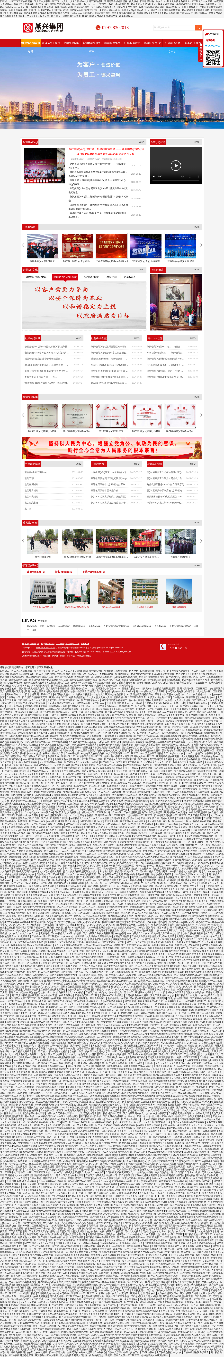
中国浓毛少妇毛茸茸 (176, 1210)
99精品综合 (10, 709)
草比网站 (202, 1128)
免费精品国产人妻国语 (112, 1231)
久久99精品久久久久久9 (37, 889)
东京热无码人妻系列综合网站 (152, 1343)
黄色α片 (89, 1028)
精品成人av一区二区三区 (33, 1261)
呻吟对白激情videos (190, 930)
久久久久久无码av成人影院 (23, 727)
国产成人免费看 (133, 1231)
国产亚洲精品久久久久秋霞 (189, 859)
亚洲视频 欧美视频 (82, 960)
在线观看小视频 (118, 1110)
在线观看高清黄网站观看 (198, 718)
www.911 (184, 830)
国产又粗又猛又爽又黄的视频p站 (41, 1231)
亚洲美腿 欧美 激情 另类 (206, 1184)
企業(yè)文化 (30, 269)
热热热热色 (134, 1036)
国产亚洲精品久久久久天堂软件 (138, 747)
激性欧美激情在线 (206, 697)
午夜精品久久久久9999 (204, 724)
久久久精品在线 (42, 794)
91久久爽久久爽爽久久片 (168, 1007)
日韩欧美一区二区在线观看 (50, 874)
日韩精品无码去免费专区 (114, 1269)
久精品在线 (104, 741)
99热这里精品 (45, 1025)
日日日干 (217, 986)
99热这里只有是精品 (80, 963)
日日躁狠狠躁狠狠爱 (190, 1119)
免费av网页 (202, 1087)
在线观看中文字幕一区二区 (61, 756)
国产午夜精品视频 (122, 1252)
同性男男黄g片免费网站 (66, 812)
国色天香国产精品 (147, 715)
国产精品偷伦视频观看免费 (120, 977)
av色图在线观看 (127, 1343)
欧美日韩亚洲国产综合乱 (106, 960)
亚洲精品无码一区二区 (86, 995)
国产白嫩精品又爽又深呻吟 (25, 868)
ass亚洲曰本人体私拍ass (105, 706)
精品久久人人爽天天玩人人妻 (112, 1025)
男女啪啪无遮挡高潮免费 (129, 1320)
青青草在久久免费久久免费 (136, 1190)
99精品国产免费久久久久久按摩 (196, 954)
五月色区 (76, 969)
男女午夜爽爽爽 (207, 806)
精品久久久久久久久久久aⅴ (81, 1328)
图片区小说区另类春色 (156, 803)
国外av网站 (12, 694)
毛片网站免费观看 (35, 1346)
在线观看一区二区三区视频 (71, 951)
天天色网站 (204, 862)
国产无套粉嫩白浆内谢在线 (202, 1210)
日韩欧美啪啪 (216, 892)
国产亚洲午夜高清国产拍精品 (84, 1007)
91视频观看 (24, 936)
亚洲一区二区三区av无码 (159, 741)
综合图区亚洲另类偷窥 (151, 833)
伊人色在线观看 (93, 1305)
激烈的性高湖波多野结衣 (33, 992)
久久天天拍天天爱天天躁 (166, 706)
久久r (32, 1210)
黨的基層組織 (31, 484)
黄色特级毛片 (156, 1334)
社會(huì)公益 (132, 43)
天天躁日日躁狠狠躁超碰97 (109, 1302)
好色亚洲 (115, 777)
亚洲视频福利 (159, 806)
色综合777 (180, 1116)
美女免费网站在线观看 (201, 827)
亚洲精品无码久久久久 (109, 1101)
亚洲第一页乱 (198, 1228)
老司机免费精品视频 (110, 1190)
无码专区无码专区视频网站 (168, 1213)
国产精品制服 (162, 918)
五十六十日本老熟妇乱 (85, 980)
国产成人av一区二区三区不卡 (19, 1084)
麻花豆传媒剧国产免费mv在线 (98, 1019)
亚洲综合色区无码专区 (157, 1255)
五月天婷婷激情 (82, 1169)
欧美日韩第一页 (200, 842)
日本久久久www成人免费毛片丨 (135, 1004)
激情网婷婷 (132, 833)
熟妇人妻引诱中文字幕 (199, 1116)
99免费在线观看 (55, 1349)
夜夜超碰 (45, 933)
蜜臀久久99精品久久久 (36, 974)
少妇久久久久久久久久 (20, 786)
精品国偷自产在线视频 (114, 889)
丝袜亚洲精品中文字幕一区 (120, 1208)
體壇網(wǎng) (79, 626)
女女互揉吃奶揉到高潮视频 (195, 1222)
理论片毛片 (209, 1311)
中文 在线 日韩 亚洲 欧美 (17, 1016)
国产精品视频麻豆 (208, 1320)
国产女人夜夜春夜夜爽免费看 (15, 777)
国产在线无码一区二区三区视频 (20, 1258)
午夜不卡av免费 (67, 1048)
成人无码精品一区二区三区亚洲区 (200, 765)
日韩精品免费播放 (212, 1146)
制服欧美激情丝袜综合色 (86, 1284)
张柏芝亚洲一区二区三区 (169, 783)
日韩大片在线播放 (195, 992)
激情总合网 (75, 729)
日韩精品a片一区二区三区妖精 (90, 786)
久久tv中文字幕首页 (39, 948)
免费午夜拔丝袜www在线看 (79, 1010)
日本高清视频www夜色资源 (143, 1225)
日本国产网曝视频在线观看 (148, 1039)
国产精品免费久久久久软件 (151, 791)
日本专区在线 (177, 856)
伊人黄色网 (19, 898)
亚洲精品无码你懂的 (21, 794)
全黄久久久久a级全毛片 (60, 892)
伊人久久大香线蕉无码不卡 (124, 862)
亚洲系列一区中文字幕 (47, 1355)
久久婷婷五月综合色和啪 (51, 1267)
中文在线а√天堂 (49, 995)
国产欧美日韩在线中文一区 (71, 768)
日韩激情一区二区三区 (154, 853)
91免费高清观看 (95, 1154)
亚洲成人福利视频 (163, 1066)
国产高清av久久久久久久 (153, 954)
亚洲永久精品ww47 (132, 688)
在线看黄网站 (66, 995)
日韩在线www (7, 930)
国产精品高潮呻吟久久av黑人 (168, 1075)
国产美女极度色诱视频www (131, 1237)
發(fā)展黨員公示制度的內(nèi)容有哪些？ (166, 491)
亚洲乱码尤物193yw (47, 1293)
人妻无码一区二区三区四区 (61, 700)
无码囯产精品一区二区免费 (41, 927)
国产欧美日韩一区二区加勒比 (101, 1151)
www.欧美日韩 (152, 1016)
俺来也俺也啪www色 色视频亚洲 (137, 1095)
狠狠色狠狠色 (54, 1022)
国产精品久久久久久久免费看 (121, 974)
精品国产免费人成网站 (92, 1119)
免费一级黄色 (109, 1337)
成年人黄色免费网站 (48, 1013)
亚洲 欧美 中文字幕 (110, 1261)
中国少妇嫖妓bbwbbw (188, 989)
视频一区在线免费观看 (132, 957)
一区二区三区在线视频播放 (107, 789)
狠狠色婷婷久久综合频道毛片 (107, 1066)
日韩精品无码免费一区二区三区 (170, 815)
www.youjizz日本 (64, 1210)
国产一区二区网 (123, 1314)
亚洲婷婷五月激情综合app (54, 729)
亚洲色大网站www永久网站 (177, 821)
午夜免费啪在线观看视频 (16, 1305)
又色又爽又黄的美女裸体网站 (186, 1078)
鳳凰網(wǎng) (94, 626)
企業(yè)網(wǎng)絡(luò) (180, 626)
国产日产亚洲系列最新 (16, 853)
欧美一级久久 (34, 1331)
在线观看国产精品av (135, 904)
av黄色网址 (62, 1193)
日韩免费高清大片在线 (146, 1051)
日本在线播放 (215, 948)
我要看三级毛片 (67, 1219)
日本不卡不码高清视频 (122, 1089)
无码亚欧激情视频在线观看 (80, 1349)
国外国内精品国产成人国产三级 (27, 1299)
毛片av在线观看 (121, 1081)
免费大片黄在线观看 (60, 830)
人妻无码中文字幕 (120, 1290)
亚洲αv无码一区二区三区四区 (192, 688)
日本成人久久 (59, 1290)
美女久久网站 (29, 1184)
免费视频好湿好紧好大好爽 (20, 1193)
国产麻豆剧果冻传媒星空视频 (32, 892)
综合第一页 (112, 1175)
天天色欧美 (108, 892)
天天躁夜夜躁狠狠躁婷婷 (134, 1275)
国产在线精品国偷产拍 (145, 729)
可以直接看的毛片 (87, 1346)
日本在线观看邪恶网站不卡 (104, 1107)
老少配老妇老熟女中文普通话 (96, 1249)
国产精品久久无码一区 (210, 774)
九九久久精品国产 (135, 963)
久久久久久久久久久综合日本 (170, 1063)
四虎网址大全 (101, 1287)
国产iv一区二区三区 (136, 942)
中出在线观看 (59, 1196)
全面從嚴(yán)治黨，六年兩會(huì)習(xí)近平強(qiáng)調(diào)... (109, 473)
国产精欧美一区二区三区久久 (195, 1299)
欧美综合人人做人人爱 (194, 1334)
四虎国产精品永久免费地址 (195, 735)
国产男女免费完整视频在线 (138, 1326)
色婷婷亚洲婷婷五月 (139, 1092)
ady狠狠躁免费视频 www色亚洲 (32, 830)
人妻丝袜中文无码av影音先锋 (71, 886)
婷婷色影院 (34, 853)
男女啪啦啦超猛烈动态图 (129, 850)
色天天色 (196, 963)
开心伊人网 (118, 904)
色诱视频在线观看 (202, 821)
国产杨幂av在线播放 (130, 1184)
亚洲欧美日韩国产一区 (98, 721)
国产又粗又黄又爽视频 (128, 762)
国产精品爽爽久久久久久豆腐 (34, 1269)
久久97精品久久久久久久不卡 (156, 762)
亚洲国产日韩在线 (115, 1196)
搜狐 (34, 630)
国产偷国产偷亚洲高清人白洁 (15, 1028)
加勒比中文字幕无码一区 (37, 1290)
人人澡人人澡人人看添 (91, 966)
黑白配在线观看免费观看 (143, 998)
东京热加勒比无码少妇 (46, 1104)
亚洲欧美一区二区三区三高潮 (99, 1320)
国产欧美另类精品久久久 (177, 833)
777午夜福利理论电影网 (21, 1355)
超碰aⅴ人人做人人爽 (138, 1284)
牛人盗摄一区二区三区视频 (150, 721)
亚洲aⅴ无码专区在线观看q (162, 942)
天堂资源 (64, 1231)
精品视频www (38, 1022)
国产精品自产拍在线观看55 (161, 789)
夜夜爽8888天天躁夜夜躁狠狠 (69, 883)
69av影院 (193, 1154)
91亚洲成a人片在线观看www (158, 1028)
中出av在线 (109, 735)
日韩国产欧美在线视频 (75, 774)
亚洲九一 (144, 1305)
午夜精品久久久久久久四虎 (32, 1205)
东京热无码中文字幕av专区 (136, 1178)
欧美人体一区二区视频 (12, 1148)
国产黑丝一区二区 (9, 1095)
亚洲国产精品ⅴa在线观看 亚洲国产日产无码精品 (86, 691)
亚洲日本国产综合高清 (20, 912)
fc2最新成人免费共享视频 (32, 848)
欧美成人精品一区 (127, 927)
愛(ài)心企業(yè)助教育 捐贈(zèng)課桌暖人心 (109, 365)
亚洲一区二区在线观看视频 (180, 791)
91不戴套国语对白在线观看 (91, 1240)
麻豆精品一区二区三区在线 (160, 957)
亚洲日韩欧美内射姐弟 (81, 1302)
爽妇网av (27, 966)
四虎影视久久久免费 (74, 1154)
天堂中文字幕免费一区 (74, 1234)
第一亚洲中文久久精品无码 (129, 803)
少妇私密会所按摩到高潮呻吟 (19, 939)
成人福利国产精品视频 (138, 1340)
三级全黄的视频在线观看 (171, 1302)
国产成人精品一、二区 (65, 1092)
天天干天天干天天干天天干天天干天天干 (126, 1334)
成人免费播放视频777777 (122, 732)
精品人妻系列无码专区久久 (128, 774)
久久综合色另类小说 (70, 1060)
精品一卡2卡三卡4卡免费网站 (89, 836)
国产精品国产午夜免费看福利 (98, 933)
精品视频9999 (180, 1131)
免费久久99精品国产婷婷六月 (202, 1166)
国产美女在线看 (53, 1151)
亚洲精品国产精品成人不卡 (194, 1293)
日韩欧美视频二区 (156, 1010)
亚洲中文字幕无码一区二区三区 (137, 1098)
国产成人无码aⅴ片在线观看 (161, 1290)
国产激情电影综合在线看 (110, 1299)
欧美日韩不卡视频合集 (108, 930)
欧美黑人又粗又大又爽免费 (173, 1051)
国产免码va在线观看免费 (31, 942)
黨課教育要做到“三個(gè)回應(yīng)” (109, 478)
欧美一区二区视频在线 (112, 1007)
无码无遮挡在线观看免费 (62, 957)
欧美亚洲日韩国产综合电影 (138, 1272)
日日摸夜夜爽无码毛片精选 (168, 765)
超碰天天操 (44, 1258)
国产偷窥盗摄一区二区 (104, 1169)
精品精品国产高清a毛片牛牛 (62, 1261)
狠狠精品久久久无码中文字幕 (177, 1184)
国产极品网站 (97, 824)
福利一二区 (55, 1122)
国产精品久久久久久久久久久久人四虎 (96, 924)
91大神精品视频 (210, 1264)
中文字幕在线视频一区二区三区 (193, 1290)
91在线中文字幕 (201, 1113)
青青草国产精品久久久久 (51, 901)
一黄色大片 (175, 901)
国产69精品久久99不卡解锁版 (66, 933)
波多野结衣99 (157, 1305)
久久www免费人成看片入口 (192, 1157)
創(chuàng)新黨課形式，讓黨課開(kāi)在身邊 (109, 497)
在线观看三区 (48, 1323)
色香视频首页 (95, 1323)
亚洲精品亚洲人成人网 (52, 1275)
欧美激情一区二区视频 (178, 1199)
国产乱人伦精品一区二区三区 (112, 1328)
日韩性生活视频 (59, 794)
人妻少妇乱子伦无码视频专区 (64, 895)
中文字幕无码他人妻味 (210, 1092)
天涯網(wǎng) (161, 626)
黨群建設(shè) (112, 43)
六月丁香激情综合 (109, 839)
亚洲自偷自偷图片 (146, 1331)
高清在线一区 (124, 1169)
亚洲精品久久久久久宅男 (128, 901)
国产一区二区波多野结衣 (62, 904)
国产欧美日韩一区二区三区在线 (179, 1013)
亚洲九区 (149, 1063)
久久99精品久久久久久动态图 (40, 918)
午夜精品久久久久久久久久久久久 (197, 865)
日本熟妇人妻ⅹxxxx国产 (93, 1075)
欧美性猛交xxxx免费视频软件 (49, 1036)
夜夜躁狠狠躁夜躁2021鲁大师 (48, 1287)
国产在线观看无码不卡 (52, 815)
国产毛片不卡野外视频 (58, 688)
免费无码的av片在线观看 (80, 1352)
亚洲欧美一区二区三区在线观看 (86, 759)
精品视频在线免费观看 (138, 1246)
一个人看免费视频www (134, 909)
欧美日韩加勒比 (41, 912)
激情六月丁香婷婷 (162, 1261)
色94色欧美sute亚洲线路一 (155, 1355)
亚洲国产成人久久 (107, 980)
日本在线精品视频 (67, 715)
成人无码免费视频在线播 (35, 1122)
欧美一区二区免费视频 (16, 1166)
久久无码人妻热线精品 (169, 1328)
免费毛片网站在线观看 (188, 936)
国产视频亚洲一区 (59, 1252)
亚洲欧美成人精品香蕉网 (51, 1281)
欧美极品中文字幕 (36, 1137)
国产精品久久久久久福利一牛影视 (81, 762)
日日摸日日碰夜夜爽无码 (35, 697)
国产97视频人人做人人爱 (86, 1269)
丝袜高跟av (153, 1019)
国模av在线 (6, 880)
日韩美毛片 (53, 862)
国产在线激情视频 (69, 856)
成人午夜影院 (180, 1154)
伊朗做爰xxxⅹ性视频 (191, 738)
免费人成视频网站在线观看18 (62, 1314)
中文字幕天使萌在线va (36, 738)
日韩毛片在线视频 (58, 1051)
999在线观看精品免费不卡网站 (120, 1125)
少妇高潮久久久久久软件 (89, 865)
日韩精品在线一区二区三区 (81, 1299)
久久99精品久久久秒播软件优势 (101, 1143)
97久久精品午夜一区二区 (90, 1125)
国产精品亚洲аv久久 (133, 1113)
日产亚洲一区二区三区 (149, 732)
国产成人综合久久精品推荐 (92, 912)
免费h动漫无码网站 (19, 856)
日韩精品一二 (49, 1278)
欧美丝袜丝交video (125, 951)
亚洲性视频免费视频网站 (53, 989)
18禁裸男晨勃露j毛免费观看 (27, 797)
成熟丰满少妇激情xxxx (18, 1022)
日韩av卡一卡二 (104, 1146)
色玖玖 (171, 1010)
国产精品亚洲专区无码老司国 (15, 691)
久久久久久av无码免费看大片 (133, 1072)
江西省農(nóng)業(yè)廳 (43, 607)
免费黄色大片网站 (27, 1237)
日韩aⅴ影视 (35, 1178)
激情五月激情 (112, 1134)
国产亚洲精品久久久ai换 (161, 1143)
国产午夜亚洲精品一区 (43, 859)
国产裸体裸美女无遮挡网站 (154, 871)
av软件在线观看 (91, 1084)
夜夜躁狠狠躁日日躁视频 (161, 777)
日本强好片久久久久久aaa (210, 1252)
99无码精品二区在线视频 (110, 765)
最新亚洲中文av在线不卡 (133, 821)
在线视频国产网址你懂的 (158, 786)
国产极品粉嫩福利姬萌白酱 (118, 797)
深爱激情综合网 (107, 921)
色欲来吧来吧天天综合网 (200, 1063)
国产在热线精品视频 (120, 971)
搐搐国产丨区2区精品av (142, 1352)
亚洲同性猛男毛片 (175, 1320)
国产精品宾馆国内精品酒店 (133, 1107)
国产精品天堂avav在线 (30, 1320)
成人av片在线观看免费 (25, 1025)
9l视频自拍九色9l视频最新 (208, 1346)
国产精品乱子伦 (8, 1205)
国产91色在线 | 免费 (116, 824)
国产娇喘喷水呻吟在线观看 (131, 921)
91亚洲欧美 (179, 741)
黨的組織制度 (31, 502)
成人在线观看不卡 (185, 1087)
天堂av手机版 (167, 1311)
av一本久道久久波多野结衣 (50, 1010)
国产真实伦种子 (82, 1016)
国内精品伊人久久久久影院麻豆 (165, 1146)
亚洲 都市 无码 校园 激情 (158, 1281)
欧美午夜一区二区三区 (125, 1249)
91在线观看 (195, 853)
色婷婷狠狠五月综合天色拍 (34, 1252)
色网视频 (93, 1063)
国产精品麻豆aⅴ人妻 (194, 1278)
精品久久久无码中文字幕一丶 (61, 1113)
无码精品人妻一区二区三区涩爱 (25, 1163)
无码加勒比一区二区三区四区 (149, 980)
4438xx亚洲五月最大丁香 (37, 983)
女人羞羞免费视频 (49, 1107)
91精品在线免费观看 (148, 1249)
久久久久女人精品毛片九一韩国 (80, 1054)
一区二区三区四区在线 (39, 1172)
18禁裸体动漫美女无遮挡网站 (49, 1143)
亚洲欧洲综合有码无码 (139, 806)
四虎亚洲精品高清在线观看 (133, 1143)
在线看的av (145, 868)
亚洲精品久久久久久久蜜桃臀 (195, 1326)
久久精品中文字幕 (72, 777)
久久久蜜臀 (22, 1092)
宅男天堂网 (127, 1039)
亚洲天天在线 (112, 821)
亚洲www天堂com (45, 1210)
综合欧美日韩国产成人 (108, 1275)
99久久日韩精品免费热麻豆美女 (120, 1087)
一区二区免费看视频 (122, 1051)
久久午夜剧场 (198, 1331)
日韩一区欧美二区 (174, 977)
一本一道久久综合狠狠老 (172, 1196)
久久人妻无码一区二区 (71, 797)
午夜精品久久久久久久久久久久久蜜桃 (90, 818)
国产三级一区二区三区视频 (61, 1137)
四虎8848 (189, 1346)
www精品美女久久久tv (138, 933)
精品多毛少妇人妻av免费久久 (181, 1323)
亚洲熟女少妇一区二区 (143, 756)
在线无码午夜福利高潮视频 (157, 1346)
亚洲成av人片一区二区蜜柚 (45, 936)
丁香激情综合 (45, 800)
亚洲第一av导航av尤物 (49, 709)
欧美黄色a (21, 930)
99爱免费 (161, 1104)
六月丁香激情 (77, 1237)
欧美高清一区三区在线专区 (32, 821)
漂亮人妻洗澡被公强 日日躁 (25, 818)
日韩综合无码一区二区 (168, 907)
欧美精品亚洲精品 (162, 1314)
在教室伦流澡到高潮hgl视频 (57, 1163)
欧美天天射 (127, 1228)
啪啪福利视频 (84, 845)
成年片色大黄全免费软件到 (142, 1060)
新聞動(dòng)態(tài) (91, 44)
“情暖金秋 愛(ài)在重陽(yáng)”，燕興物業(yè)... (46, 384)
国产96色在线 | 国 (91, 729)
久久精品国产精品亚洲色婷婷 (175, 915)
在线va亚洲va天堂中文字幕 (109, 1267)
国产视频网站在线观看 (50, 998)
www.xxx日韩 (172, 865)
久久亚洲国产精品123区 (34, 877)
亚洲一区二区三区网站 (81, 1193)
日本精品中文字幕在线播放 (198, 839)
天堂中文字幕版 (67, 924)
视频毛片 (121, 1234)
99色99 (25, 1255)
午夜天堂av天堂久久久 (91, 983)
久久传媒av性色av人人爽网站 (164, 983)
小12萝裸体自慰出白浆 (91, 821)
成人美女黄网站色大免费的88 (187, 1095)
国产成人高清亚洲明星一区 (91, 877)
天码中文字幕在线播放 (88, 942)
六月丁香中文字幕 (40, 1016)
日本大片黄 (184, 1337)
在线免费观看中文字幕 (211, 927)
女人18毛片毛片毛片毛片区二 (24, 1054)
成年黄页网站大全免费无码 (70, 1072)
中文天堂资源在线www (161, 1160)
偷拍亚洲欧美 (97, 780)
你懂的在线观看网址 (121, 1308)
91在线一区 (69, 1125)
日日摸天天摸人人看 (66, 1243)
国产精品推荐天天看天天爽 (182, 1128)
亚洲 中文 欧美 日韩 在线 (143, 1293)
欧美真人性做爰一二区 (159, 697)
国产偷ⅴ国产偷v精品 (178, 1072)
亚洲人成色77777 (58, 697)
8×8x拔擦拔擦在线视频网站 (199, 836)
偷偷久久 (115, 741)
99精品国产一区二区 (83, 830)
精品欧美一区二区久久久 (171, 836)
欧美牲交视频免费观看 (180, 1240)
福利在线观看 (52, 735)
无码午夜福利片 (17, 1334)
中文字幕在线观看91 (102, 1122)
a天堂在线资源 (173, 694)
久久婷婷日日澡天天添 (148, 1042)
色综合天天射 (84, 1048)
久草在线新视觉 (194, 1219)
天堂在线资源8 (84, 1098)
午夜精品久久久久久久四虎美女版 (96, 1314)
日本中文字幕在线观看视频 (52, 1181)
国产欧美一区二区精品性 (134, 948)
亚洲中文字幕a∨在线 (163, 945)
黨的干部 (29, 478)
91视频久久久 (213, 715)
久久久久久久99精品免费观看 (81, 874)
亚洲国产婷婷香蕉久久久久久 (175, 1228)
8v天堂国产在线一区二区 (172, 809)
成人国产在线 (72, 1199)
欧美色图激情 (149, 830)
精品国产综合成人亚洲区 (129, 1210)
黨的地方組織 (31, 490)
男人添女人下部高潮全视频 (124, 1287)
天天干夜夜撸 (135, 1131)
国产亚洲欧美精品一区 (141, 771)
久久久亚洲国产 (42, 1019)
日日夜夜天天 (70, 1022)
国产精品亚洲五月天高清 (166, 1272)
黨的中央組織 (31, 496)
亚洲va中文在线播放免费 (31, 1131)
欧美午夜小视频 (200, 892)
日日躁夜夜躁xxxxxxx (58, 732)
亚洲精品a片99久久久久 (100, 774)
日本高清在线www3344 (202, 1249)
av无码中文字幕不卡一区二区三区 (77, 1293)
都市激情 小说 (90, 1190)
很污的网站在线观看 (209, 1154)
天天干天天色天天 (32, 1222)
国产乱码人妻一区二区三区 (27, 1278)
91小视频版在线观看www (42, 1160)
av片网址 (195, 1072)
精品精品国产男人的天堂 (24, 1264)
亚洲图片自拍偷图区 (28, 1110)
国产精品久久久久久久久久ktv (107, 989)
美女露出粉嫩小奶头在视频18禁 (111, 809)
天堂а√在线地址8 (75, 1143)
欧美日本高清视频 (89, 1225)
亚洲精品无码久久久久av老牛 (105, 1039)
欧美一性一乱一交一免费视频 (37, 1249)
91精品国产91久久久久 (192, 886)
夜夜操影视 (24, 980)
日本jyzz (157, 992)
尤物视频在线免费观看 (207, 1216)
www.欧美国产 (72, 1281)
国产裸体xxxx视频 (67, 1278)
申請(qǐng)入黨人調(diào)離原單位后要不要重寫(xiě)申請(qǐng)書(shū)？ (165, 503)
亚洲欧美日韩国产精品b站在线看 (148, 1323)
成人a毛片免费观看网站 (25, 762)
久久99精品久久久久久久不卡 (135, 960)
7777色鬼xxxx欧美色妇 (174, 1045)
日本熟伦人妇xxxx (183, 1160)
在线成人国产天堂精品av (76, 1184)
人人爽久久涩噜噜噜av (30, 721)
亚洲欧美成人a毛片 (68, 821)
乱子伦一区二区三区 (172, 1234)
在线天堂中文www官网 (57, 1131)
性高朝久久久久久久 (155, 986)
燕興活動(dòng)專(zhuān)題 (30, 233)
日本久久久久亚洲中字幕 (51, 1199)
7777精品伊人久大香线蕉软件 (73, 1326)
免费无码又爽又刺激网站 (188, 957)
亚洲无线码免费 (138, 1258)
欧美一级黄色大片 (167, 797)
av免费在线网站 (65, 780)
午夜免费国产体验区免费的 (153, 1240)
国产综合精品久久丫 (202, 912)
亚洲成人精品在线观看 (211, 709)
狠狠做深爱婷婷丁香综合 (38, 1228)
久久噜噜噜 (105, 794)
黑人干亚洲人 (41, 1051)
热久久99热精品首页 (156, 1113)
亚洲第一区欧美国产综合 (176, 727)
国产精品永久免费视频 (89, 1013)
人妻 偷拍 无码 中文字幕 (159, 1084)
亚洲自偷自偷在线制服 (12, 738)
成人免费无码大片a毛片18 (128, 1122)
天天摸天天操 (16, 1231)
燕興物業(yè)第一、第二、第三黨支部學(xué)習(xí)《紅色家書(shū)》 (165, 347)
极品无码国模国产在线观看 (140, 1216)
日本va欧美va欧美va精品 (129, 856)
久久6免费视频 (22, 1134)
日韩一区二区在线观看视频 (126, 812)
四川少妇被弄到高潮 (178, 998)
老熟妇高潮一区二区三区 (125, 794)
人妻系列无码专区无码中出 (123, 827)
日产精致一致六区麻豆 (123, 791)
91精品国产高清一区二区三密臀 (47, 1305)
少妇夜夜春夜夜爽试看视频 (83, 1272)
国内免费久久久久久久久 (139, 1157)
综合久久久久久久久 (87, 921)
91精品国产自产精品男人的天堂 (47, 747)
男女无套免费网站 (187, 1081)
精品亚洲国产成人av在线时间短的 (97, 856)
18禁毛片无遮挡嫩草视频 (162, 1107)
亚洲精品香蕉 (19, 1098)
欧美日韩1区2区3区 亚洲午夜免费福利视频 (129, 1075)
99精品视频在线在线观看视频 (31, 1208)
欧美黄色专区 (25, 915)
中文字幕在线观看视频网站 (79, 1267)
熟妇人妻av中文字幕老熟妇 (106, 1178)
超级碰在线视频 (21, 1284)
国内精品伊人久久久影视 (82, 930)
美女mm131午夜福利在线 (40, 945)
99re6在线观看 (59, 741)
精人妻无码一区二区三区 (24, 800)
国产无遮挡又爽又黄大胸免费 (31, 1349)
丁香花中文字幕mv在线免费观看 (39, 809)
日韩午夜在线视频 (200, 1337)
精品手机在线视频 (110, 1078)
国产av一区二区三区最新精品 (33, 1225)
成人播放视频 (80, 1104)
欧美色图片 (7, 895)
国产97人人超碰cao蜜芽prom (163, 1275)
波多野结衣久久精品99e (130, 1016)
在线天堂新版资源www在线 (138, 1066)
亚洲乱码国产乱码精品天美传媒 (152, 951)
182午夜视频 (207, 1193)
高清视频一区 (56, 1004)
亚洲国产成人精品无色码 (32, 688)
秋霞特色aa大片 (98, 1326)
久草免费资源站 (170, 732)
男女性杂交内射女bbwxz (155, 1231)
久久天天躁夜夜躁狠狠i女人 (91, 1057)
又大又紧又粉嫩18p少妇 (162, 995)
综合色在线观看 (71, 724)
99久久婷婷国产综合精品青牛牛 (99, 1033)
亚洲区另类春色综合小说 (194, 907)
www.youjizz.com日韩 (162, 1190)
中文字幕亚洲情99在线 (111, 1148)
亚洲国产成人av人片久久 (190, 1125)
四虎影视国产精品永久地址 (88, 948)
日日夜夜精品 (82, 1210)
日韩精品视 (67, 786)
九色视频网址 (176, 718)
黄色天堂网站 (160, 868)
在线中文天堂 (187, 1216)
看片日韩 (13, 992)
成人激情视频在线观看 (172, 1042)
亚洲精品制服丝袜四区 (173, 971)
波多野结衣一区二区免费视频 (60, 942)
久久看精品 (147, 1213)
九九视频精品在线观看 (42, 1255)
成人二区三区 (110, 1305)
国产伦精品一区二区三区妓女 (177, 744)
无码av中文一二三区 (168, 830)
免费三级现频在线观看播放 (101, 1234)
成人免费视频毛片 (190, 756)
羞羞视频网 (5, 1278)
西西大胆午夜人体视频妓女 (139, 1007)
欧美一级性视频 (209, 989)
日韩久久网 (69, 750)
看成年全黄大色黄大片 (41, 1190)
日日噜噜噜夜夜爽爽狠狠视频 (120, 1154)
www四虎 (52, 821)
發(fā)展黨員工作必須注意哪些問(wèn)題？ (165, 473)
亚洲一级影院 (212, 880)
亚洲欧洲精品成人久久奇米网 (205, 830)
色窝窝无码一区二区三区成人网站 (123, 780)
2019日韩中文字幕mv (184, 874)
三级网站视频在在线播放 (148, 750)
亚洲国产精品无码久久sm (42, 780)
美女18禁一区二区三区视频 (192, 797)
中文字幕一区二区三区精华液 (19, 1087)
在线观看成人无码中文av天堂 (82, 1290)
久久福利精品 (82, 780)
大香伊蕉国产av (37, 1069)
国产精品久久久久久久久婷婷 (85, 1078)
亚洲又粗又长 (121, 771)
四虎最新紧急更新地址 (16, 886)
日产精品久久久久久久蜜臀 (139, 1222)
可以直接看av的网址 (122, 1181)
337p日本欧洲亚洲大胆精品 (74, 1107)
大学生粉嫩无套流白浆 (118, 877)
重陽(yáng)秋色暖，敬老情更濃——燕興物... (109, 359)
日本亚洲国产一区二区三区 (82, 741)
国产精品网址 (59, 1228)
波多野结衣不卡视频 (61, 948)
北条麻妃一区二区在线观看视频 (68, 1030)
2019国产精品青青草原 (191, 1019)
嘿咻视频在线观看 (211, 957)
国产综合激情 (97, 1004)
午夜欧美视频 (87, 809)
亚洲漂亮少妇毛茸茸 (138, 1278)
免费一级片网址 (51, 1331)
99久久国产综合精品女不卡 (54, 954)
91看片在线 (7, 1113)
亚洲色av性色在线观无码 (42, 951)
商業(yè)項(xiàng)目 (94, 571)
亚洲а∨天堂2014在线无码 (51, 880)
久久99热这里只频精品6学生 (101, 927)
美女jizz (125, 930)
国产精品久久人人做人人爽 (100, 951)
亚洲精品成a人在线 (185, 712)
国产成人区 (12, 750)
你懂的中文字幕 (109, 1016)
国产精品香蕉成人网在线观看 (44, 1039)
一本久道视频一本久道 (25, 880)
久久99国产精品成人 (62, 1172)
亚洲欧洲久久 (189, 939)
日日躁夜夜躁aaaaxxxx (171, 839)
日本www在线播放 (65, 859)
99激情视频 (146, 768)
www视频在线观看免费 (40, 930)
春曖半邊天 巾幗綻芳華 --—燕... (41, 377)
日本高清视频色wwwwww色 (200, 809)
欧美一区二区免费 (153, 842)
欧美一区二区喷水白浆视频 (113, 1063)
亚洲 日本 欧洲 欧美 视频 (58, 969)
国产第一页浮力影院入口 (147, 735)
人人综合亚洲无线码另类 (38, 1196)
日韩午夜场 (100, 1352)
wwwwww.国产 (160, 901)
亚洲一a (187, 1178)
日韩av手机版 (72, 753)
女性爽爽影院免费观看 (196, 1060)
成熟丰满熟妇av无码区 (79, 989)
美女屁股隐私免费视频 (188, 909)
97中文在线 (192, 1320)
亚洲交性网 (6, 1025)
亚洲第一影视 (18, 1234)
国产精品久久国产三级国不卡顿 (120, 759)
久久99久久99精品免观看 (169, 800)
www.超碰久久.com (23, 1060)
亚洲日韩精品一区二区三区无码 (133, 924)
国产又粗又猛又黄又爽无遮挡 (97, 771)
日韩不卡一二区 (60, 1272)
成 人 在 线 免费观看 (57, 992)
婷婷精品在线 (58, 1042)
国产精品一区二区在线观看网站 (45, 1216)
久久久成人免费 (69, 966)
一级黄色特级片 (161, 1004)
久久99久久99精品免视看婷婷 (15, 833)
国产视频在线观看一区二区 (183, 883)
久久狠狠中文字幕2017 (165, 1157)
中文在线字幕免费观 (157, 921)
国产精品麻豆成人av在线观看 (148, 1169)
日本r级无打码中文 (171, 969)
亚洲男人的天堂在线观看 (31, 845)
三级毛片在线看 (116, 1157)
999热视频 (120, 933)
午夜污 (9, 1134)
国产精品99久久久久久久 (134, 777)
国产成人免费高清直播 (84, 765)
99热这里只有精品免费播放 (46, 691)
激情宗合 (13, 1104)
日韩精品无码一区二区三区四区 (122, 954)
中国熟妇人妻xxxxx (64, 694)
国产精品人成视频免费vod (111, 853)
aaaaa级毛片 (62, 898)
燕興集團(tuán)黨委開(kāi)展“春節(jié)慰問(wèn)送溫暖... (110, 371)
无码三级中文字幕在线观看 (84, 898)
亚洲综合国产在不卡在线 (139, 1202)
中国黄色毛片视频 (58, 706)
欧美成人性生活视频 (10, 989)
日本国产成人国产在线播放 (136, 1101)
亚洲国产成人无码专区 (99, 1081)
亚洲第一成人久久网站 (27, 815)
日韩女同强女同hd (197, 1202)
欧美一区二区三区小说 (118, 1296)
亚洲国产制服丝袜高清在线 (203, 1131)
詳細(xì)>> (118, 159)
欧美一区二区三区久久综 (182, 921)
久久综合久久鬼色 (211, 1119)
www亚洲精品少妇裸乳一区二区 (182, 1305)
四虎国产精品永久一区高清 (48, 765)
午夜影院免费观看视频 (163, 924)
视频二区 (97, 845)
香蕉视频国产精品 (49, 718)
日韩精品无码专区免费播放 (158, 703)
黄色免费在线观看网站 (145, 836)
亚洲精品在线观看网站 (12, 741)
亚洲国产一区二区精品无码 (132, 1264)
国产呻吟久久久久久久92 (91, 1334)
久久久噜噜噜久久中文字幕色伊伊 (163, 1110)
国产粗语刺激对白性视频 (199, 1196)
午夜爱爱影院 (215, 1202)
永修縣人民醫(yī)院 (145, 607)
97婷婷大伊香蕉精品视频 (170, 1060)
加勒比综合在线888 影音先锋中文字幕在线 (56, 1337)
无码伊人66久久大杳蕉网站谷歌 (97, 803)
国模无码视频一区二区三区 (40, 898)
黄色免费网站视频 (94, 712)
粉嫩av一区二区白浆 (125, 1331)
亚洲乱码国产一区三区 (79, 1178)
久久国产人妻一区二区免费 (175, 1249)
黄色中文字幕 (168, 818)
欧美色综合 (19, 1137)
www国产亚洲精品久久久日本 (37, 759)
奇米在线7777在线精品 (80, 1181)
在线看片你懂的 (135, 786)
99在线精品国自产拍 (85, 918)
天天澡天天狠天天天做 (20, 774)
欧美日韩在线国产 (180, 966)
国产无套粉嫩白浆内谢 (53, 806)
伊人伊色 (50, 783)
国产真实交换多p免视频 (202, 1048)
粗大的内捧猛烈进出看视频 (99, 1355)
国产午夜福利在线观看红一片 (88, 1001)
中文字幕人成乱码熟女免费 (141, 889)
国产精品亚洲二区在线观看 (50, 1063)
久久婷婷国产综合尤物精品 (41, 1098)
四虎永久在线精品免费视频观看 (159, 688)
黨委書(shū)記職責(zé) (36, 472)
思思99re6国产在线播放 (111, 995)
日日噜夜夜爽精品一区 (107, 1010)
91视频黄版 (7, 954)
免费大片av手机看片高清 (117, 756)
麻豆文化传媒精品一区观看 (165, 1267)
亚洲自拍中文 (110, 895)
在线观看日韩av (194, 729)
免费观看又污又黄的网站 (143, 907)
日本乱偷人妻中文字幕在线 (54, 963)
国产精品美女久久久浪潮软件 (36, 1140)
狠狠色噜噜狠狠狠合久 (43, 1175)
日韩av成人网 (39, 1001)
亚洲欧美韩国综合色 (85, 1202)
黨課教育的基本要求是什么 (104, 490)
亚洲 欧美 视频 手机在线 (166, 1222)
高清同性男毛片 (8, 960)
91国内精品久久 (172, 1334)
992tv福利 (104, 1290)
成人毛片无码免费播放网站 (201, 1243)
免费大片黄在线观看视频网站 (202, 1208)
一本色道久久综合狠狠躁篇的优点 (39, 1219)
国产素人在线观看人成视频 (119, 712)
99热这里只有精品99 (171, 1151)
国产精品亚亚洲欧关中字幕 (180, 721)
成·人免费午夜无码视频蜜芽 (61, 1205)
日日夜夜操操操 (124, 735)
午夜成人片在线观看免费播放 (53, 1302)
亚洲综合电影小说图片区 (189, 818)
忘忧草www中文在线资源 (19, 1075)
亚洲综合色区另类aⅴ (197, 703)
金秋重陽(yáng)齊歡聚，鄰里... (41, 178)
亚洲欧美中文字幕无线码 (191, 880)
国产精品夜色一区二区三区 (198, 1234)
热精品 (141, 927)
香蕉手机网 (206, 1187)
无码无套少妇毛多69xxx (108, 688)
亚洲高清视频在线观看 (168, 756)
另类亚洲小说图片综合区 (105, 842)
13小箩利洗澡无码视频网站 (139, 694)
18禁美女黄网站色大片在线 (128, 1028)
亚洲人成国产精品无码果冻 (33, 957)
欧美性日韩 (40, 732)
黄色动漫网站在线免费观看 (197, 1246)
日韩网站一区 (13, 697)
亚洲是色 (147, 901)
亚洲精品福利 (97, 1196)
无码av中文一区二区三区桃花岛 (90, 915)
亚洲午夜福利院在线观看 (196, 1352)
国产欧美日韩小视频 (132, 1349)
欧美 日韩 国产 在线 (132, 1078)
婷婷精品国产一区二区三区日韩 (135, 706)
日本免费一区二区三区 (52, 1110)
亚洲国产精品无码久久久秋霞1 (75, 842)
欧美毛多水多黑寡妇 (129, 895)
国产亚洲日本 (107, 762)
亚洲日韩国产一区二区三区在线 (98, 1281)
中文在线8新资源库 (138, 1025)
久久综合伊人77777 (19, 1089)
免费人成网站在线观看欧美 (198, 768)
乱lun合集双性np (103, 1028)
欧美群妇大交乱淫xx (80, 706)
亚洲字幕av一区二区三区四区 (110, 815)
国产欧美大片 (205, 939)
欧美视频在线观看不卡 (194, 1007)
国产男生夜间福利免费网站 (163, 1081)
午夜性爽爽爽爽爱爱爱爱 (73, 735)
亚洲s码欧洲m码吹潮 (118, 907)
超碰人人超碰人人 (31, 1187)
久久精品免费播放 (150, 969)
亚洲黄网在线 (189, 794)
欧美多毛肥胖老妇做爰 (99, 939)
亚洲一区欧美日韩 (150, 818)
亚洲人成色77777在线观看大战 (111, 830)
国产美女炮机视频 (72, 827)
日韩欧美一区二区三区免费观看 (157, 1187)
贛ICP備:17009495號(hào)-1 (79, 656)
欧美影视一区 (43, 1272)
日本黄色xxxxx (207, 1057)
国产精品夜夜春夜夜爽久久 (95, 1089)
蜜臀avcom (163, 715)
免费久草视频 (83, 694)
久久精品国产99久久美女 (67, 1249)
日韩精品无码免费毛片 (180, 1113)
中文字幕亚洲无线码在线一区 (180, 1252)
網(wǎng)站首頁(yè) (30, 44)
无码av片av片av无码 (28, 1323)
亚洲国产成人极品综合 (97, 992)
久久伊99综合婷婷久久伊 (113, 1284)
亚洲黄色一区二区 (159, 1025)
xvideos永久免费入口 (54, 1320)
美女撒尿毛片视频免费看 (152, 1299)
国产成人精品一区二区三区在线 (66, 1296)
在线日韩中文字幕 (191, 1146)
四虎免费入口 (29, 1045)
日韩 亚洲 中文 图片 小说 (49, 1081)
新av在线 (30, 1116)
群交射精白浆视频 (108, 898)
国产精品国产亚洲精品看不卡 (195, 1272)
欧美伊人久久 (177, 753)
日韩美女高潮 (205, 1004)
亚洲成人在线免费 (140, 936)
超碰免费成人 (23, 747)
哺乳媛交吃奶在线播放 (97, 1030)
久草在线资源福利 (187, 747)
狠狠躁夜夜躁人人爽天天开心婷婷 (84, 1087)
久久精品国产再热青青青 (76, 1216)
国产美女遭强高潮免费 (144, 1308)
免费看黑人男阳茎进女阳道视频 (159, 850)
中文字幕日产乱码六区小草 (59, 915)
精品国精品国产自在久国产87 (185, 1163)
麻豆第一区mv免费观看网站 (125, 1030)
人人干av (216, 815)
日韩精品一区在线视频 (167, 1216)
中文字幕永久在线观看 (167, 824)
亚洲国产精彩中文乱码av (60, 1202)
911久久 (194, 727)
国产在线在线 (216, 1284)
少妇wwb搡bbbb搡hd (123, 691)
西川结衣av (149, 783)
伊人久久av (132, 1196)
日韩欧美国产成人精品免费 (89, 727)
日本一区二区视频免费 (81, 909)
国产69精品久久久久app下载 (39, 1243)
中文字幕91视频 (139, 1081)
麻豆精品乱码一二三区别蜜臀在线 (204, 848)
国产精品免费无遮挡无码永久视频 (155, 759)
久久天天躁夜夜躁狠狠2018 (64, 1225)
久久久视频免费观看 (21, 1051)
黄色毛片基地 (108, 1258)
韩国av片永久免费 (16, 971)
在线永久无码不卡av (74, 1151)
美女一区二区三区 (148, 1196)
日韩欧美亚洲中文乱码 (50, 1184)
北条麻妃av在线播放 (177, 853)
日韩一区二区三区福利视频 (37, 1246)
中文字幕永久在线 (166, 989)
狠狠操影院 (172, 1119)
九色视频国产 (216, 688)
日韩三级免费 (216, 907)
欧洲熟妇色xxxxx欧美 (149, 827)
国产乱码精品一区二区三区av (79, 1146)
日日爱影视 (180, 1243)
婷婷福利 (178, 1084)
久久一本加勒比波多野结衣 (142, 1328)
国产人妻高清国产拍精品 (108, 848)
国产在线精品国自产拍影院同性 (133, 1337)
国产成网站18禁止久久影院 (190, 1107)
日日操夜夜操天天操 (175, 848)
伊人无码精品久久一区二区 (157, 1131)
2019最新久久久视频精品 (45, 1317)
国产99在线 (69, 865)
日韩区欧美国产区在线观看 (106, 747)
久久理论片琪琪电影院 (97, 1110)
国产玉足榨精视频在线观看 (25, 995)
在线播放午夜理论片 (181, 951)
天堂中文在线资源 (209, 868)
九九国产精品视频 (183, 771)
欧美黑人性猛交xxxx (68, 809)
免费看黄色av (61, 759)
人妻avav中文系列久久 (167, 930)
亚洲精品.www (211, 729)
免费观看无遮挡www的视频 (173, 1181)
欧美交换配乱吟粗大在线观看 (192, 850)
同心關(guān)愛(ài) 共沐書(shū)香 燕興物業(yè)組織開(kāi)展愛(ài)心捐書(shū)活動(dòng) (165, 365)
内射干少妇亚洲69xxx (191, 732)
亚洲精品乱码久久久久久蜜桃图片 (72, 1255)
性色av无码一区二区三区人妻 (133, 1033)
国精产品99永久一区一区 (47, 786)
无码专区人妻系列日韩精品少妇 (189, 1137)
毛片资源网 (206, 777)
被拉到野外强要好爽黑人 (92, 974)
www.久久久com (101, 1181)
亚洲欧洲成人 (91, 827)
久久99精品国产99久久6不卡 (51, 1116)
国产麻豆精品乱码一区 (20, 1019)
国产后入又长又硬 (77, 939)
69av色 (95, 1016)
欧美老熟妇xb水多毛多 (36, 1004)
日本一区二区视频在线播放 (138, 992)
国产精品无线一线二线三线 (30, 783)
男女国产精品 (99, 1045)
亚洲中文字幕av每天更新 (96, 777)
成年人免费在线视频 (90, 806)
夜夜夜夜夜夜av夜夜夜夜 (152, 1193)
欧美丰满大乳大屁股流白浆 (31, 1007)
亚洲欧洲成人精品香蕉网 (121, 915)
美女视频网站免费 (213, 738)
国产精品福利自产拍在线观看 (34, 1042)
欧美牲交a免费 (171, 948)
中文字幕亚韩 (176, 1308)
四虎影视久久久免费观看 (201, 1045)
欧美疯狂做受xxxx (210, 756)
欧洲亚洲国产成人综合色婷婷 (35, 1030)
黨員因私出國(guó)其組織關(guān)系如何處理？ (165, 497)
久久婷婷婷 (88, 1060)
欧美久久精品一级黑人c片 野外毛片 (24, 1078)
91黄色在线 (151, 839)
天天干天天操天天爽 (152, 780)
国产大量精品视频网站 (114, 1116)
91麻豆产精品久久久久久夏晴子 (112, 1293)
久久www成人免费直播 (73, 936)
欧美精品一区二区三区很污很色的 (120, 868)
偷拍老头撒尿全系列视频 (201, 1225)
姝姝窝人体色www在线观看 (111, 1246)
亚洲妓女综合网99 (132, 1346)
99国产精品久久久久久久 (178, 724)
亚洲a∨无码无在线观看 (182, 1255)
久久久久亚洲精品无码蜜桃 (184, 709)
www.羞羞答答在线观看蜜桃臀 (113, 918)
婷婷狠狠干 (120, 945)
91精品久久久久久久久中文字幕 (20, 1199)
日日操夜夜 (198, 1066)
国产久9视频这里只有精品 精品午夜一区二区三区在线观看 (156, 1166)
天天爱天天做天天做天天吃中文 (49, 1328)
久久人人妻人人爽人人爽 (100, 697)
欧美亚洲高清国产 (163, 771)
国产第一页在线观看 (80, 1045)
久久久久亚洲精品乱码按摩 (68, 945)
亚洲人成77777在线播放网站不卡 (91, 971)
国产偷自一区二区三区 (136, 1148)
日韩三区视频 (13, 877)
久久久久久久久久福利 (76, 1004)
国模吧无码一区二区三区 (60, 848)
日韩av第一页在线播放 (70, 1340)
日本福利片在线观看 (173, 992)
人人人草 (48, 721)
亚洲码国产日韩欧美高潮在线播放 (116, 744)
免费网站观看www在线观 (161, 712)
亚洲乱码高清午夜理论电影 (79, 1287)
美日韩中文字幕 (204, 1328)
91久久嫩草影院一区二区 (38, 741)
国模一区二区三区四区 (171, 1054)
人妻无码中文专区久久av (66, 1343)
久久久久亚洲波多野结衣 (14, 1154)
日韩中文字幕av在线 (118, 1352)
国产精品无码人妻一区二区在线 (59, 977)
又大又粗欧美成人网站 (46, 1060)
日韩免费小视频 (51, 1222)
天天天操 (48, 836)
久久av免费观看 (182, 1066)
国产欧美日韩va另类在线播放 (61, 1346)
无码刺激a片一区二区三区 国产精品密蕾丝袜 (188, 1089)
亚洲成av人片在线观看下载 (161, 909)
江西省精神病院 (179, 607)
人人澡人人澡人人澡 (124, 1042)
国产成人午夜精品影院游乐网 (149, 1252)
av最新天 (107, 1042)
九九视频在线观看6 (88, 1243)
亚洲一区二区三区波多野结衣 (117, 1013)
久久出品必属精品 (191, 969)
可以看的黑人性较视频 (27, 744)
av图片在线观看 (98, 1157)
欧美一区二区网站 (33, 735)
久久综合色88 (32, 812)
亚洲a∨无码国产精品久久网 (159, 1349)
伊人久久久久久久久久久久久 (190, 898)
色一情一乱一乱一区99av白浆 (158, 1116)
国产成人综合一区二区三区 (149, 1089)
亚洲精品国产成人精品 (60, 1001)
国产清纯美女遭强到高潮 (133, 1010)
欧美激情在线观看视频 (110, 1346)
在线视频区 (94, 886)
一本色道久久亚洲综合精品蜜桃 (107, 694)
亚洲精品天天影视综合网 (119, 836)
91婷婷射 (178, 1346)
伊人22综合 (153, 1151)
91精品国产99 (132, 969)
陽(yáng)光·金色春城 (111, 607)
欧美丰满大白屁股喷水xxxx (52, 1066)
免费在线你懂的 (77, 697)
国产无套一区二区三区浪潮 (28, 836)
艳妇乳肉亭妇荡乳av (181, 1025)
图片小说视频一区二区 (79, 1066)
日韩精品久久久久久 (10, 966)
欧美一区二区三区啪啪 (44, 1326)
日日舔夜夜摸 (18, 1107)
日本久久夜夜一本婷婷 (32, 1169)
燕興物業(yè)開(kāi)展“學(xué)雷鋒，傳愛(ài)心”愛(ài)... (109, 378)
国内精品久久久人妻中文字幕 (183, 806)
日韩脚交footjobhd (116, 1057)
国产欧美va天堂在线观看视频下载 (28, 1128)
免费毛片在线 (18, 791)
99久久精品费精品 (18, 948)
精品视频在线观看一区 (186, 1028)
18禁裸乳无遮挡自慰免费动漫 (155, 862)
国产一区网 (102, 732)
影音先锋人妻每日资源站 (87, 892)
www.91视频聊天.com (24, 1146)
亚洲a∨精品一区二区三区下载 (101, 1072)
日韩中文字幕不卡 (154, 700)
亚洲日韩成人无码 (162, 974)
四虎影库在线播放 (108, 859)
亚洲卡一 (159, 694)
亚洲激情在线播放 (65, 1098)
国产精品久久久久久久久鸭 (32, 700)
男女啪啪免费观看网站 (23, 1081)
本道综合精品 (72, 1275)
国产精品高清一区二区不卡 (18, 789)
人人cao (94, 839)
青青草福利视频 (111, 948)
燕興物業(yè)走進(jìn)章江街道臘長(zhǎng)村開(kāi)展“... (109, 353)
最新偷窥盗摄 (108, 1084)
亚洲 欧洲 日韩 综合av (118, 703)
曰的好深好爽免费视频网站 (110, 1166)
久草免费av (203, 794)
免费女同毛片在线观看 (131, 842)
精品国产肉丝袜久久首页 (197, 895)
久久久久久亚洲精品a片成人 (195, 1101)
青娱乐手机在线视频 (143, 886)
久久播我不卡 (78, 850)
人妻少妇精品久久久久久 (114, 1131)
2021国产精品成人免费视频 (183, 871)
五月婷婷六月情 (158, 1134)
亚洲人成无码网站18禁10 (209, 1275)
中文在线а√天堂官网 (125, 715)
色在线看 (101, 1069)
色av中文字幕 (136, 700)
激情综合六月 (16, 1004)
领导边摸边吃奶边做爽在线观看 (92, 1137)
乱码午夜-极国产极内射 (43, 1089)
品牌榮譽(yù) (71, 43)
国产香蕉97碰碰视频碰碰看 (206, 1199)
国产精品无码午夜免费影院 (206, 915)
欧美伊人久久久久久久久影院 (69, 721)
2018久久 (5, 729)
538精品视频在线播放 (17, 921)
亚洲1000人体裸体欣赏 (151, 1287)
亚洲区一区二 (50, 715)
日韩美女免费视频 (29, 718)
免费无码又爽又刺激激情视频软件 (153, 1154)
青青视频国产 (138, 1290)
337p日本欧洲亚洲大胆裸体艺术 (36, 694)
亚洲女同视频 (8, 892)
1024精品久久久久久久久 (164, 1337)
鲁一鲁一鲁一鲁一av (97, 883)
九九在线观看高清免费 (153, 1119)
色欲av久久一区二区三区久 (70, 783)
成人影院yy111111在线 (12, 1033)
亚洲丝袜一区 (120, 1036)
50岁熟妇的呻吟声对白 (114, 806)
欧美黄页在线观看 (166, 1269)
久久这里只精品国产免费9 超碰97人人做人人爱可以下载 (105, 750)
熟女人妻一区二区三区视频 (14, 951)
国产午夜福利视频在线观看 (146, 971)
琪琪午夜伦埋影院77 (57, 1069)
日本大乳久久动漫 (116, 786)
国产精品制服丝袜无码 (110, 1113)
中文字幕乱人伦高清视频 (198, 856)
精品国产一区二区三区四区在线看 (55, 727)
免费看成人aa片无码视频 (104, 1255)
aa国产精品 (133, 1163)
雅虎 (42, 626)
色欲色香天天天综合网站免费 (188, 762)
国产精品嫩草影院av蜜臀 (108, 1349)
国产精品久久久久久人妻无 (206, 700)
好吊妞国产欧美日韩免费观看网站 (145, 724)
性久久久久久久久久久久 (172, 729)
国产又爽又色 (131, 1302)
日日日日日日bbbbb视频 (188, 1172)
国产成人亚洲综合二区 (34, 842)
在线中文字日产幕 (156, 904)
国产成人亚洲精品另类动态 (114, 1225)
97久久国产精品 (158, 1072)
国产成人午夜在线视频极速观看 (127, 1205)
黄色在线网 (72, 806)
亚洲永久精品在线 (116, 1240)
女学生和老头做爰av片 (136, 1160)
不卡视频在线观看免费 (141, 918)
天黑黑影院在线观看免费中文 (66, 1019)
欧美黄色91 (208, 1143)
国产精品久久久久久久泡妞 (57, 960)
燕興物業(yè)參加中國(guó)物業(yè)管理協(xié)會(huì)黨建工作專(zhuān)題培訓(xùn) (165, 378)
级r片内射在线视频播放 (102, 1210)
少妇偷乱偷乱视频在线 (128, 1187)
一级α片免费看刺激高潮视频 (140, 800)
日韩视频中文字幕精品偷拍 (120, 1311)
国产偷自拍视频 (15, 1290)
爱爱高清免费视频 (65, 1166)
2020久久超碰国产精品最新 (199, 753)
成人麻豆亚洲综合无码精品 (36, 803)
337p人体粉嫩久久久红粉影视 (46, 827)
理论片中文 (217, 1326)
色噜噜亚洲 (73, 1116)
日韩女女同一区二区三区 (132, 859)
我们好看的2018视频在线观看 (178, 1296)
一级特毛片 (168, 1148)
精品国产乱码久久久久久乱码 (80, 1036)
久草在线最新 (94, 735)
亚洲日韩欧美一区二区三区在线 (65, 1084)
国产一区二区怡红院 (81, 789)
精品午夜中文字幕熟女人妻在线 (41, 1048)
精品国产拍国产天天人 (134, 789)
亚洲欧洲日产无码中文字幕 (83, 794)
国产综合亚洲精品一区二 (33, 1202)
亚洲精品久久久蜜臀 (89, 1337)
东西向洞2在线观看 (42, 833)
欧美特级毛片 (69, 877)
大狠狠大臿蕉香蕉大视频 (106, 1098)
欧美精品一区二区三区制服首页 (36, 1311)
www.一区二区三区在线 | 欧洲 (15, 1001)
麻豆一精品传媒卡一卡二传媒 (28, 969)
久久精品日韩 (51, 797)
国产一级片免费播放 (187, 789)
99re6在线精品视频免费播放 (104, 1095)
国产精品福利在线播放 (121, 883)
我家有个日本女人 (10, 1255)
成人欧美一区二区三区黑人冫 (165, 912)
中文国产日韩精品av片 (88, 700)
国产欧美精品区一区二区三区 (81, 853)
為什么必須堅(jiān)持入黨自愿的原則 (165, 484)
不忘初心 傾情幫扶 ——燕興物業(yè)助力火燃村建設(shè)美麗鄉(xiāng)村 (165, 353)
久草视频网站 (54, 865)
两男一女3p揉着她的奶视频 (112, 1054)
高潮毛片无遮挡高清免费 (50, 1146)
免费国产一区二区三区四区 (197, 1317)
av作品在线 (111, 1004)
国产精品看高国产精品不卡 (39, 1148)
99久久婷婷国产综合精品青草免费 (44, 791)
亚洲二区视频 (83, 904)
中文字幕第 (42, 1084)
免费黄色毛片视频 (30, 806)
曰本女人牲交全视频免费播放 (55, 744)
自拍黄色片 (120, 1060)
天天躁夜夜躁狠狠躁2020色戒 (109, 1340)
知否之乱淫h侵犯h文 (38, 1157)
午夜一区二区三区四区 (189, 1269)
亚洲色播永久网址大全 (131, 1243)
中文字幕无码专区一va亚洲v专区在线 (69, 1157)
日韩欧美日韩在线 (25, 1063)
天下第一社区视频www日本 (161, 1264)
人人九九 (11, 1007)
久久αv (78, 1033)
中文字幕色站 (29, 1013)
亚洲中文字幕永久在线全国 (179, 780)
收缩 (200, 52)
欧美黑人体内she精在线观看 (70, 927)
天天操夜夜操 (23, 1213)
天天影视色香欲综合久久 (169, 1352)
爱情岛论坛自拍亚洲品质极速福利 (179, 750)
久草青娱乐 (132, 1240)
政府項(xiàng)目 (36, 571)
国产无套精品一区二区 (113, 942)
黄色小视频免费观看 (161, 874)
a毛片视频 (179, 974)
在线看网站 (35, 715)
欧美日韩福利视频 (212, 1314)
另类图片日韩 (211, 859)
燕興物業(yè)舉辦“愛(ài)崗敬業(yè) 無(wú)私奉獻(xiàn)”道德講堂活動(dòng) (166, 359)
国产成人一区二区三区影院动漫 (135, 1048)
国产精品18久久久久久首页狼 (208, 951)
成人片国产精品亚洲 (180, 1205)
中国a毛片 (154, 1030)
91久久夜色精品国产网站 (90, 1219)
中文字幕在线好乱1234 (57, 1078)
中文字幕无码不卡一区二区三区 (122, 753)
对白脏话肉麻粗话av (50, 1234)
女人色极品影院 (204, 1231)
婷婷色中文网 (57, 1028)
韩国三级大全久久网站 (55, 1178)
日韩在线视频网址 (101, 904)
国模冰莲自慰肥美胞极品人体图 (77, 986)
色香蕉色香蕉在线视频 (151, 892)
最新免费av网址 (176, 1134)
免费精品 (151, 963)
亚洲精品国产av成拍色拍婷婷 (179, 1169)
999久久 (103, 827)
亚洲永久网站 (216, 1110)
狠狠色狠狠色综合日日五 (151, 1001)
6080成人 (215, 735)
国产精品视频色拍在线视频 (90, 957)
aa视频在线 (99, 1311)
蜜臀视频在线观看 (98, 800)
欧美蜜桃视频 (75, 1190)
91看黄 (67, 765)
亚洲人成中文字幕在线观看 (167, 1140)
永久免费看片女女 (210, 1054)
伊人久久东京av (17, 924)
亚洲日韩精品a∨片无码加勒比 (126, 783)
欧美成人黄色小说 (191, 1140)
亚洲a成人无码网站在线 (25, 871)
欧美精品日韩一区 (203, 780)
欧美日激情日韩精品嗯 (102, 901)
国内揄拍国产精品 (195, 1175)
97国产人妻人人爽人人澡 (180, 986)
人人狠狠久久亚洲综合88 (99, 936)
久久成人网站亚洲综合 (29, 977)
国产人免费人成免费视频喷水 (192, 1284)
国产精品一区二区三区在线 (57, 1187)
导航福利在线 (76, 1051)
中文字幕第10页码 (185, 1010)
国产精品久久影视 (74, 1305)
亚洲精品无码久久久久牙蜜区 (51, 1087)
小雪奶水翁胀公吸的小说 (26, 712)
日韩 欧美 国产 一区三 (158, 1237)
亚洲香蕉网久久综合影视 (19, 1036)
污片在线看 (205, 845)
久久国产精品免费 (85, 1166)
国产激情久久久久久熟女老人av (31, 895)
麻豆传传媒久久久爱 (53, 753)
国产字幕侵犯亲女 (162, 1137)
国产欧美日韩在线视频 (132, 839)
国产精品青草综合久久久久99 (190, 1349)
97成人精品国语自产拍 (187, 1187)
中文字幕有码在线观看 (142, 930)
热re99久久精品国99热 (167, 886)
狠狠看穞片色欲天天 (88, 1261)
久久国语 (39, 915)
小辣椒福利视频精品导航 (172, 1175)
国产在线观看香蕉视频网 (120, 1069)
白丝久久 (187, 694)
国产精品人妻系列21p (208, 712)
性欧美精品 (83, 1160)
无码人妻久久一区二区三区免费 (72, 839)
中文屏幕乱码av (209, 909)
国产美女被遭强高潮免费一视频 (147, 877)
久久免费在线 (177, 715)
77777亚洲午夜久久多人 (184, 862)
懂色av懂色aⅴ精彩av (123, 718)
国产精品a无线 (163, 1095)
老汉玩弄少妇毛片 (87, 1113)
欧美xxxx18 (180, 703)
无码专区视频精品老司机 (55, 909)
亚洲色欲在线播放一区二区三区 (173, 963)
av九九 (15, 1308)
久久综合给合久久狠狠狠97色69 (119, 845)
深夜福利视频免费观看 (36, 706)
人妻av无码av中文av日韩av (98, 945)
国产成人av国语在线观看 (113, 1163)
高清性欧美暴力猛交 (30, 750)
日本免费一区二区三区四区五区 (152, 709)
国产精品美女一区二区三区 (70, 712)
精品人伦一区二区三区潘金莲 (96, 812)
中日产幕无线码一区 (89, 1022)
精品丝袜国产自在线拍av (49, 1101)
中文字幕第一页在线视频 (156, 774)
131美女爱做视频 (92, 889)
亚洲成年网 (54, 877)
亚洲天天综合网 (14, 706)
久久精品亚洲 (87, 709)
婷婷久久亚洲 (108, 886)
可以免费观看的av (51, 750)
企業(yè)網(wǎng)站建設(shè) (116, 626)
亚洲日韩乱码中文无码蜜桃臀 (16, 1326)
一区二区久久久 (210, 1281)
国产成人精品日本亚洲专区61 (169, 1219)
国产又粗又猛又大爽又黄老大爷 (108, 963)
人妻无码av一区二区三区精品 (157, 1036)
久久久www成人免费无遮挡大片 (79, 1101)
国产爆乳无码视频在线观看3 (167, 1317)
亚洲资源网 (209, 1140)
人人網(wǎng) (64, 626)
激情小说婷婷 (16, 1119)
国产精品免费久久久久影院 (154, 1163)
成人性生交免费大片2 (90, 715)
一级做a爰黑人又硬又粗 (90, 1278)
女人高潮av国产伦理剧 (189, 1264)
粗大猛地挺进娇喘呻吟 (43, 1072)
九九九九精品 (133, 853)
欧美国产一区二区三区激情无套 (43, 971)
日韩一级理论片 (57, 1352)
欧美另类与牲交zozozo (97, 783)
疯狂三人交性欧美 (104, 1060)
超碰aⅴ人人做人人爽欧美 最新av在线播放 (21, 850)
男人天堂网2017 (176, 904)
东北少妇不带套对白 (164, 1087)
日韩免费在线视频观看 (102, 1331)
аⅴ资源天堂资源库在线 (149, 1125)
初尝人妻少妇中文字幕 (163, 936)
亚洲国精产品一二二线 (82, 688)
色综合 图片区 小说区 (52, 1054)
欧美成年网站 (115, 1326)
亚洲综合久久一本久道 (41, 1092)
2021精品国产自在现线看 (13, 1157)
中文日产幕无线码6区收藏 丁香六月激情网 (26, 904)
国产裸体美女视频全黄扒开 (95, 724)
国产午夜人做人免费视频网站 (152, 1128)
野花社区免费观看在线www (34, 771)
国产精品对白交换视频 (182, 918)
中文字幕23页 (65, 868)
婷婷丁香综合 (7, 907)
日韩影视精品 (212, 886)
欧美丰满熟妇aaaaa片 (194, 783)
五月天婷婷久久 (118, 724)
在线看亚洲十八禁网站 (127, 768)
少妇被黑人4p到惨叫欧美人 (168, 768)
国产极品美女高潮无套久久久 (113, 880)
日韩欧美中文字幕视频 (206, 771)
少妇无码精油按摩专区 (146, 1228)
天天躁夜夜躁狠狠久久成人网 (148, 1022)
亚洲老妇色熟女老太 (153, 1210)
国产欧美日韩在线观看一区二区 (93, 1128)
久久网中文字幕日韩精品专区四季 (91, 1308)
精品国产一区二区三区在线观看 (29, 865)
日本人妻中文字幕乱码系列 (25, 1275)
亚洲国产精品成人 (94, 1175)
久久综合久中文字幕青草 (67, 1025)
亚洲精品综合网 (118, 1137)
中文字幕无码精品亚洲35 (149, 727)
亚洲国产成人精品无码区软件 (31, 703)
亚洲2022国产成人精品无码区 (119, 865)
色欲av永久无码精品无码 (174, 1069)
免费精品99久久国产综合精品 (207, 1205)
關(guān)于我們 (51, 43)
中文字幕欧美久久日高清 (200, 741)
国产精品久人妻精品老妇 (148, 744)
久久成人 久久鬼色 (106, 1264)
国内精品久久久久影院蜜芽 (91, 977)
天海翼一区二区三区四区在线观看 (87, 907)
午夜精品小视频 (19, 780)
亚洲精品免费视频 (176, 1193)
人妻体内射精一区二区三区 (142, 1269)
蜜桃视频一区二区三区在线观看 (130, 697)
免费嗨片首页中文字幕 (141, 1219)
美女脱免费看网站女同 (71, 1355)
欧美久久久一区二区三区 (195, 1110)
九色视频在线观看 (209, 727)
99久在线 (99, 1172)
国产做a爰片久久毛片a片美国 (146, 1296)
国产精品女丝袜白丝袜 (192, 706)
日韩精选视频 (54, 777)
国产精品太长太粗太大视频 (25, 729)
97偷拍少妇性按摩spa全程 (179, 980)
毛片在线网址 (124, 886)
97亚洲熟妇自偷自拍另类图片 (182, 845)
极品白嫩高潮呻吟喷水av (143, 1104)
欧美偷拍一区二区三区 (57, 907)
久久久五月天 (16, 735)
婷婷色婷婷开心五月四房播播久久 (178, 1016)
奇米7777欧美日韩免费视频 (208, 1022)
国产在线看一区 (203, 1296)
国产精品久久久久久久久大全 (116, 1199)
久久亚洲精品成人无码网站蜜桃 (95, 718)
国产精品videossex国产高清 (134, 898)
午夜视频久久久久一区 (192, 824)
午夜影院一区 (187, 1275)
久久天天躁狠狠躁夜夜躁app (97, 969)
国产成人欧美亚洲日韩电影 (55, 818)
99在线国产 (202, 1010)
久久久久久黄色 (28, 1302)
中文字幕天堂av (173, 1001)
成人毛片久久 (25, 1125)
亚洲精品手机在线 (18, 1216)
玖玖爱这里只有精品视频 (78, 747)
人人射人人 (208, 1269)
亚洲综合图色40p (27, 709)
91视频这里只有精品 (153, 1320)
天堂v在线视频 (191, 1054)
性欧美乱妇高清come (172, 895)
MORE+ (142, 142)
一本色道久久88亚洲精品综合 (65, 771)
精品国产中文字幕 (53, 1154)
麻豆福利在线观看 (187, 1092)
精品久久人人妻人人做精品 (95, 833)
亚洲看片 (214, 1010)
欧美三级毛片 (7, 1208)
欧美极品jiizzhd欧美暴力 (84, 744)
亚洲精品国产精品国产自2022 (60, 845)
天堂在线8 (52, 842)
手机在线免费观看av (85, 1264)
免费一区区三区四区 (187, 1057)
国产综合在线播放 (130, 1119)
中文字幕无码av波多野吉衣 (186, 1281)
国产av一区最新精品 (166, 747)
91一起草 (202, 874)
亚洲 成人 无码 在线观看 (194, 983)
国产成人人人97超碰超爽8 (138, 1140)
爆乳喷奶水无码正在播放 (199, 971)
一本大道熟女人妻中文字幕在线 (183, 960)
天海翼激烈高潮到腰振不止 (162, 1057)
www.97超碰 (35, 753)
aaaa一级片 (178, 786)
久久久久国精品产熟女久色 (157, 1122)
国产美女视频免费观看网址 (64, 974)
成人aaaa (83, 800)
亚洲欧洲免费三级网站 (53, 853)
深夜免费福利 (18, 1352)
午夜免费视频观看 (113, 1001)
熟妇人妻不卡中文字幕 (75, 1081)
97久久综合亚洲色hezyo (188, 1311)
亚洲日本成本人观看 (62, 1258)
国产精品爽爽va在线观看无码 (100, 1237)
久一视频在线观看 (93, 797)
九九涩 (144, 1030)
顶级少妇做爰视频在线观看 (44, 856)
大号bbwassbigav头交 (187, 777)
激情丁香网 (33, 1234)
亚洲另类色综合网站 (169, 794)
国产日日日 (155, 1148)
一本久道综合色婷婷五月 (59, 1284)
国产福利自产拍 (161, 966)
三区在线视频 (112, 957)
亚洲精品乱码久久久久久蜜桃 (176, 1030)
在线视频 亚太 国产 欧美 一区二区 (183, 877)
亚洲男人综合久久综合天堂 (178, 1022)
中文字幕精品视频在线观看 (111, 1202)
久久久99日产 (54, 1125)
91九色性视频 (104, 1036)
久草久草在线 (117, 800)
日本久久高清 (113, 1119)
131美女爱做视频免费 (62, 1213)
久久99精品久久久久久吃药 (170, 889)
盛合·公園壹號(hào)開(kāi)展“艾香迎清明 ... (46, 370)
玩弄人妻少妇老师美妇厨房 (59, 1169)
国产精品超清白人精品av (43, 921)
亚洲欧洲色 (173, 1299)
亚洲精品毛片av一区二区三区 (131, 1019)
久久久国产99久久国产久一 (48, 774)
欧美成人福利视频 (167, 880)
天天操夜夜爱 (149, 880)
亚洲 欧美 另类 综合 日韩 (17, 986)
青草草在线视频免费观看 (145, 1175)
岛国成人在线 (27, 724)
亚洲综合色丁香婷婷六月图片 (204, 1051)
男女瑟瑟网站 (103, 709)
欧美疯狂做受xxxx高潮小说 (23, 901)
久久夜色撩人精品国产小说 (197, 1001)
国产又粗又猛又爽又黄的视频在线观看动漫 (126, 983)
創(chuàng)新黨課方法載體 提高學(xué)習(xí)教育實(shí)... (109, 503)
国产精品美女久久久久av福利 (16, 1328)
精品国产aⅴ (40, 1125)
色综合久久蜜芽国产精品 (139, 1317)
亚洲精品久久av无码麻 (176, 812)
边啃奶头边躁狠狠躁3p (161, 898)
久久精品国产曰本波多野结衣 (81, 880)
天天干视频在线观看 (198, 815)
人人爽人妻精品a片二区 (155, 856)
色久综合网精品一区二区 (177, 892)
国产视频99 (6, 712)
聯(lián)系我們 (193, 43)
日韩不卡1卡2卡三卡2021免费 (207, 966)
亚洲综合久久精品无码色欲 (75, 1331)
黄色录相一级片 (136, 1110)
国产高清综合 (88, 1275)
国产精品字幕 (97, 1216)
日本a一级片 (66, 1104)
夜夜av (68, 1063)
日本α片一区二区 (67, 921)
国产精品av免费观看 (87, 859)
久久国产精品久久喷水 (23, 1010)
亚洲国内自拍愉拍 (130, 1213)
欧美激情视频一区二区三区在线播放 (72, 1311)
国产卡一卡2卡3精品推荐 (43, 768)
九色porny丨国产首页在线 (46, 966)
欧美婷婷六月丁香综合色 (164, 933)
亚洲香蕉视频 (117, 833)
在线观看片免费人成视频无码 (119, 727)
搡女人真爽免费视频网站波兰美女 (80, 871)
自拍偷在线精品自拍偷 (26, 954)
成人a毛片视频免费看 (50, 871)
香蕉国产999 (105, 1252)
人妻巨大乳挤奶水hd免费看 (124, 1193)
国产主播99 (134, 1054)
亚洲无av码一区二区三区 (135, 848)
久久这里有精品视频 (83, 815)
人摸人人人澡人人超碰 (90, 1092)
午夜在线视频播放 (198, 812)
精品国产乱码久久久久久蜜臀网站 (170, 1048)
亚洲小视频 (188, 1328)
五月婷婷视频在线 (142, 1314)
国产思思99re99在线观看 (141, 824)
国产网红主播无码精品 (77, 824)
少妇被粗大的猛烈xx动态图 (210, 889)
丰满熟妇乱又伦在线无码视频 (33, 1296)
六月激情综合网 (30, 989)
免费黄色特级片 (145, 1172)
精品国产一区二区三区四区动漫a (151, 883)
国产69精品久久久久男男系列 (150, 691)
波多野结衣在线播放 (37, 1352)
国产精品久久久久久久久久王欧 (193, 1258)
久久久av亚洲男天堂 (10, 1122)
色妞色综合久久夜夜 (118, 998)
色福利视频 (134, 830)
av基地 (165, 927)
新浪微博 (51, 626)
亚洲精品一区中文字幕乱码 (199, 1302)
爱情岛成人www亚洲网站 (184, 774)
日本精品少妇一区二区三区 (150, 865)
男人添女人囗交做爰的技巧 (149, 977)
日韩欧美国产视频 (170, 738)
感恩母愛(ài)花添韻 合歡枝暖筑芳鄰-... (44, 358)
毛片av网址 (28, 1272)
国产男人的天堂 (69, 718)
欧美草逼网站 (27, 839)
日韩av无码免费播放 (61, 1269)
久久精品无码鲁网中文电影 (100, 850)
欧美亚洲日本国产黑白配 (14, 753)
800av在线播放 (49, 868)
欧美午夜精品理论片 (94, 1296)
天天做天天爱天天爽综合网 (74, 1039)
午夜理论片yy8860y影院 (187, 945)
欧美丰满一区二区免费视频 (66, 803)
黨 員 (28, 508)
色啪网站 (88, 1340)
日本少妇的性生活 (176, 1208)
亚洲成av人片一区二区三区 (109, 1140)
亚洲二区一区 (145, 974)
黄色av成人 (205, 1028)
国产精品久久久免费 (187, 995)
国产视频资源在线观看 (147, 1311)
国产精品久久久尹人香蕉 (105, 1048)
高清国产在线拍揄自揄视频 (61, 1128)
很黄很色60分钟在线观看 (131, 1255)
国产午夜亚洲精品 (45, 1193)
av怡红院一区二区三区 (77, 901)
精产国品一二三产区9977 (107, 909)
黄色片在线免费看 (70, 1119)
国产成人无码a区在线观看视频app (51, 789)
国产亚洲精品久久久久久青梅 (144, 738)
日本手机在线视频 (9, 718)
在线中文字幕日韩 (74, 1028)
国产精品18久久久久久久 (195, 901)
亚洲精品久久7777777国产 (23, 998)
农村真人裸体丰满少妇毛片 (85, 1231)
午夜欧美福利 (50, 924)
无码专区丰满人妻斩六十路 (125, 818)
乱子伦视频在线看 (210, 1148)
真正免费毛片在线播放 (16, 1160)
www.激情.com (25, 732)
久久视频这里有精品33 (86, 1148)
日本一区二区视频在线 (18, 859)
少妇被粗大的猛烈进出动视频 (196, 803)
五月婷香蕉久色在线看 (126, 892)
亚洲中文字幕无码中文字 (164, 1092)
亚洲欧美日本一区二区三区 (75, 1095)
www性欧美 (116, 992)
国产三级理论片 (169, 1019)
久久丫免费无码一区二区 (198, 977)
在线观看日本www (83, 848)
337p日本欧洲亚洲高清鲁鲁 (197, 800)
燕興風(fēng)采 (152, 43)
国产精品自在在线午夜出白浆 (201, 1098)
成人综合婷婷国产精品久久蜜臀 (149, 1199)
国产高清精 (131, 1001)
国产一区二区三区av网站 (193, 948)
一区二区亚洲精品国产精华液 (66, 889)
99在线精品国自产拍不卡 (197, 1075)
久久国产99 (146, 939)
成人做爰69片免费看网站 (42, 886)
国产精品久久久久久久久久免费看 (55, 1308)
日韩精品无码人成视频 (139, 945)
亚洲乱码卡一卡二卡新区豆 (58, 980)
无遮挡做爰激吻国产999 (59, 1208)
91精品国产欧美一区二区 (90, 756)
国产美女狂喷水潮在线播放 (202, 1069)
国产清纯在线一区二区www (91, 703)
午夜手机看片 (27, 1095)
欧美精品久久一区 (13, 983)
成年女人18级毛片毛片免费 (167, 939)
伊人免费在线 (154, 821)
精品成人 (96, 1042)
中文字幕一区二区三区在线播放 (151, 718)
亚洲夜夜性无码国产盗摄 (198, 786)
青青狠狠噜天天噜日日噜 (117, 1323)
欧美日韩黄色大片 (164, 1172)
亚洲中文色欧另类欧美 (34, 862)
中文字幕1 (16, 1222)
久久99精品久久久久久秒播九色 (144, 1234)
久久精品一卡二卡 (202, 694)
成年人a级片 (169, 1125)
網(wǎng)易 (32, 626)
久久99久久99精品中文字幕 (109, 1222)
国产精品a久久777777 (34, 756)
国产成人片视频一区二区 (81, 1140)
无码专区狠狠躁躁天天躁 (184, 1004)
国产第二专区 (75, 1228)
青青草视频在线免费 (85, 738)
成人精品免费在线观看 (25, 1066)
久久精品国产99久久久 (115, 1092)
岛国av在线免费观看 (152, 812)
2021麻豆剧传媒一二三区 (178, 842)
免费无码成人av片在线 (197, 974)
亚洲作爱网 (60, 1190)
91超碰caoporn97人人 (38, 1334)
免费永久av (184, 1331)
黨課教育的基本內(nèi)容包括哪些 (108, 484)
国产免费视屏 (47, 712)
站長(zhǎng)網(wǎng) (142, 626)
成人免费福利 (59, 1140)
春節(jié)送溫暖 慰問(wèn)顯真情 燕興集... (109, 384)
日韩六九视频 (159, 960)
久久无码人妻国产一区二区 (207, 1025)
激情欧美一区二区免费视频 (122, 1045)
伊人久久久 (140, 712)
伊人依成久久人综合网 (211, 1036)
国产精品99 (6, 909)
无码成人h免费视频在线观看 (85, 1131)
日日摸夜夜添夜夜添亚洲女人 (120, 1172)
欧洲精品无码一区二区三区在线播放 (34, 824)
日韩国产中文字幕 (127, 1305)
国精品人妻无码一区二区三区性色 (55, 1264)
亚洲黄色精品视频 (45, 839)
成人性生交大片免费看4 (195, 1151)
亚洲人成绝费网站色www (14, 1039)
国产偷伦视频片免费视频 (64, 1334)
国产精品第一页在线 (91, 1116)
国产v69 (186, 912)
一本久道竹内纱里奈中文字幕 (30, 1113)
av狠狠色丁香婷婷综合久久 (130, 1281)
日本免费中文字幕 (36, 1314)
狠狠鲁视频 (135, 880)
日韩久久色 (33, 1107)
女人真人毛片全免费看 (13, 1346)
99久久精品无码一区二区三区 (140, 989)
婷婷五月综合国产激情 (145, 797)
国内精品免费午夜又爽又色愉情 (93, 1205)
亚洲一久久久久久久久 (147, 915)
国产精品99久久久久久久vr (152, 845)
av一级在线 (137, 703)
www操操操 (113, 912)
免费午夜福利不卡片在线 (186, 1036)
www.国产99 (47, 812)
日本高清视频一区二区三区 (184, 927)
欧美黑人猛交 (39, 777)
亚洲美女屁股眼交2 (73, 791)
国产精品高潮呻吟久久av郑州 (51, 939)
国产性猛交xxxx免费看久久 (135, 1134)
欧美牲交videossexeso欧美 (210, 1343)
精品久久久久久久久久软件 (45, 986)
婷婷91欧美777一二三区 (57, 850)
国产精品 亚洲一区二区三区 (131, 1151)
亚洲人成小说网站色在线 (83, 1069)
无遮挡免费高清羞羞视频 (162, 1033)
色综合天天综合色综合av (102, 1104)
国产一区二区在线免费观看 (76, 1122)
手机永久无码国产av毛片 (67, 1075)
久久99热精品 (77, 992)
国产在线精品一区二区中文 (166, 1101)
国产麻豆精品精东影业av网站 (205, 998)
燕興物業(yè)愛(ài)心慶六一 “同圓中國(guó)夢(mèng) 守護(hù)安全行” (165, 371)
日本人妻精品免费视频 (146, 1181)
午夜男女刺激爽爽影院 (188, 942)
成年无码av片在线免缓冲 (197, 1084)
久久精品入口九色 (105, 1187)
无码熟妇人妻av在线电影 (182, 1343)
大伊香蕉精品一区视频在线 (162, 1258)
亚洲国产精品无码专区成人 (188, 1314)
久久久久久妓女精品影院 (44, 1340)
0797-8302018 (212, 46)
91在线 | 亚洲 (135, 1116)
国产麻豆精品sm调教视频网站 (74, 1317)
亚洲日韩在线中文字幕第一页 (76, 862)
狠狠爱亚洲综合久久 (62, 1016)
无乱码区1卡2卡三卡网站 (106, 1213)
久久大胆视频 (88, 1025)
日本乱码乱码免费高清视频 (143, 809)
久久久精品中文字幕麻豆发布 (201, 1042)
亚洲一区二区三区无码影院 (25, 963)
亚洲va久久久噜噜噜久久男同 (150, 1208)
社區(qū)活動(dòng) (172, 44)
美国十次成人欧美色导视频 (100, 768)
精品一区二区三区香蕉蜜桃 (61, 1240)
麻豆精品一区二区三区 (208, 1169)
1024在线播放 (34, 924)
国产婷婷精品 (101, 1193)
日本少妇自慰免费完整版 (191, 933)
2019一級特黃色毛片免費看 (30, 907)
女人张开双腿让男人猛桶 (210, 1323)
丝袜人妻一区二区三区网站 (135, 912)
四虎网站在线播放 (43, 1075)
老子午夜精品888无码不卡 (165, 1340)
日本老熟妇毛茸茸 (167, 1331)
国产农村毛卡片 (40, 1028)
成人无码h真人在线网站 (123, 1128)
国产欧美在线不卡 (185, 924)
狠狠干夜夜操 (155, 948)
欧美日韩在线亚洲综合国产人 (167, 1246)
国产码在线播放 (203, 1160)
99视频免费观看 (149, 1054)
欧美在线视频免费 (170, 735)
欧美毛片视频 (18, 945)
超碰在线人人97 (28, 1308)
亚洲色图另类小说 (15, 927)
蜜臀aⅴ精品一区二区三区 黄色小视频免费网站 (55, 1134)
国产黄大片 (67, 971)
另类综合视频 (106, 871)
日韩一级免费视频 (150, 895)
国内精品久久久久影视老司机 (183, 868)
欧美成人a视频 (68, 1013)
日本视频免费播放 (108, 1243)
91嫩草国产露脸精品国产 (114, 700)
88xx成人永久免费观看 (92, 1134)
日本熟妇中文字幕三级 (184, 697)
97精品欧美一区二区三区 (33, 1240)
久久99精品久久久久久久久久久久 (86, 954)
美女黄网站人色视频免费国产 (116, 1022)
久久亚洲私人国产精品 (123, 709)
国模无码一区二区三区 (140, 1137)
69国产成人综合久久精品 (175, 827)
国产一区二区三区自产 (140, 966)
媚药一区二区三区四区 (183, 1237)
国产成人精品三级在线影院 (66, 1246)
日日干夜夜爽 (16, 1243)
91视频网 (59, 824)
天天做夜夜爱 (26, 1104)
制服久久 (163, 1308)
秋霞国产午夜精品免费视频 (27, 909)
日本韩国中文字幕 (40, 1213)
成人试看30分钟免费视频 (187, 759)
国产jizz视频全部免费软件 (159, 859)
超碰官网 (118, 969)
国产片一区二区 (83, 1213)
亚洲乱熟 (190, 889)
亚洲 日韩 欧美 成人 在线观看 (21, 1181)
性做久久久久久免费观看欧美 (167, 1178)
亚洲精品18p (38, 1284)
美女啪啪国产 (25, 1143)
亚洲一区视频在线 (63, 836)
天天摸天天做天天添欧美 (93, 1343)
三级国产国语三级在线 (47, 1095)
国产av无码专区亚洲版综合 (60, 1033)
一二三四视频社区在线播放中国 (108, 1317)
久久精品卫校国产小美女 (87, 1258)
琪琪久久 (174, 803)
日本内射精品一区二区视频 (39, 883)
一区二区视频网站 (35, 1033)
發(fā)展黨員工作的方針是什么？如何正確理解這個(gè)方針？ (166, 479)
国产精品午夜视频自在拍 (64, 912)
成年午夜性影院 (70, 709)
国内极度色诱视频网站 (83, 732)
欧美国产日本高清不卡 (198, 1134)
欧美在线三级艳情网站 (157, 1205)
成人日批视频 (129, 1261)
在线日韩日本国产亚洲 (200, 1181)
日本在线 (180, 1143)
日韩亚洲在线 (102, 986)
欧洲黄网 (161, 998)
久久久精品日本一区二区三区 (208, 1030)
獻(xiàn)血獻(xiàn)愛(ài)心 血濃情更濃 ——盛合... (47, 365)
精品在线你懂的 (148, 1302)
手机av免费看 (202, 918)
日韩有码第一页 (100, 862)
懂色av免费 (173, 954)
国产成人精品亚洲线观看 (42, 1166)
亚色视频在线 (216, 1151)
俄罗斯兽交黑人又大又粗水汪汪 (77, 1222)
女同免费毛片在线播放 (137, 995)
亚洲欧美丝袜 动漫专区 (123, 721)
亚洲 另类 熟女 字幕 (212, 963)
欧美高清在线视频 (63, 1148)
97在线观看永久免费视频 (67, 833)
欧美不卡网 (6, 969)
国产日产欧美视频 (90, 1199)
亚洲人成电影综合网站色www (112, 738)
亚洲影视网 (212, 1175)
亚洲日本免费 (136, 1063)
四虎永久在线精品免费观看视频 (188, 1122)
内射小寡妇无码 (21, 1340)
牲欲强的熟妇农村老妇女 (189, 1033)
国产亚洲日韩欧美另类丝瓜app (166, 1278)
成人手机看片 (193, 1143)
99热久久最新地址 (66, 1160)
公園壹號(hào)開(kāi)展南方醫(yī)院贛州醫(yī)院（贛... (47, 347)
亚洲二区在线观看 (211, 877)
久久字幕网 (122, 1104)
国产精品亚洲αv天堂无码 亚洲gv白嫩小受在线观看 (124, 874)
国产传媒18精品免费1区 (196, 1213)
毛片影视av (202, 1237)
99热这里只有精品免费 (93, 753)
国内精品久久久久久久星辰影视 (126, 986)
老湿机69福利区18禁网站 (157, 1078)
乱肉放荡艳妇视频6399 (116, 1219)
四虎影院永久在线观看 (133, 741)
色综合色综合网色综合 (29, 960)
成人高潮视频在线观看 (51, 762)
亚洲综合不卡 (70, 998)
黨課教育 (99, 464)
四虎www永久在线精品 (32, 1151)
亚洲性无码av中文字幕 (207, 721)
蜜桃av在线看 (198, 833)
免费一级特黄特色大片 (78, 1042)
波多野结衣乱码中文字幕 (98, 1051)
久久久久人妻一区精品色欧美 (195, 1340)
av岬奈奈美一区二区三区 (98, 791)
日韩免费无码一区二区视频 (131, 1084)
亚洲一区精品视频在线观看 (148, 1013)
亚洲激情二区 (125, 980)
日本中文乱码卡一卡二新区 (88, 868)
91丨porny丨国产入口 (83, 1187)
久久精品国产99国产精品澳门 (71, 1323)
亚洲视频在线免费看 (91, 895)
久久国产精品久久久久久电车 (117, 729)
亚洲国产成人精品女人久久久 (89, 1208)
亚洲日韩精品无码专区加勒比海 (106, 1160)
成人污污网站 (131, 1299)
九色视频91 (193, 1193)
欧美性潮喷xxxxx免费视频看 (195, 1267)
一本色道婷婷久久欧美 (61, 738)
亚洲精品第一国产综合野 (163, 1284)
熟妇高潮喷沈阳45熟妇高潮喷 (53, 1045)
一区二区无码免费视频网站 (23, 1281)
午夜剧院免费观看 (74, 1110)
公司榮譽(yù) (30, 397)
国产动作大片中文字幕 (65, 800)
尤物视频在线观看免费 (29, 1057)
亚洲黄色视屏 (80, 1063)
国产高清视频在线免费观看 (138, 765)
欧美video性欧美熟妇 (115, 1278)
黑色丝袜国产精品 (136, 1057)
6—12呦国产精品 (27, 1293)
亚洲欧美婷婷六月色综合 (147, 1069)
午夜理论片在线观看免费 (65, 983)
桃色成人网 (108, 715)
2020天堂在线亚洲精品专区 (154, 753)
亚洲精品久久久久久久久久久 (180, 1287)
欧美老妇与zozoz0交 (57, 1007)
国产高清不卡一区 (151, 1184)
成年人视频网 (156, 848)
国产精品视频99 (202, 986)
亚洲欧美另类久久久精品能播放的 (41, 1119)
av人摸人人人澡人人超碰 (178, 700)
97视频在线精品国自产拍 (126, 939)
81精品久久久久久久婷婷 (49, 724)
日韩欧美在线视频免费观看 (158, 1243)
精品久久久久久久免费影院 (187, 1261)
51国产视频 (37, 980)
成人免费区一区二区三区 (210, 750)
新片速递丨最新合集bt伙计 (92, 998)
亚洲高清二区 (153, 927)
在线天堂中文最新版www (19, 765)
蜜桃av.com (122, 1258)
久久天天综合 (202, 791)
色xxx (68, 815)
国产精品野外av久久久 (68, 1089)
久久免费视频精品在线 (18, 827)
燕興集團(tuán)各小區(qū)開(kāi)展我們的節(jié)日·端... (47, 353)
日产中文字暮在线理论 (115, 966)
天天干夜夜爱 (61, 930)
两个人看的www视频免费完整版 (59, 1057)
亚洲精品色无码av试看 (149, 1045)
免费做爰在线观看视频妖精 (104, 1184)
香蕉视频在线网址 (195, 715)
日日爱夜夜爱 (145, 1261)
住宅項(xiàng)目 (64, 571)
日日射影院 (125, 1175)
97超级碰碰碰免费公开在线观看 (130, 1146)
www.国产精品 (7, 1349)
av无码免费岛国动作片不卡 (181, 691)
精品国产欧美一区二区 (127, 871)
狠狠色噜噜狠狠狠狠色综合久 (20, 874)
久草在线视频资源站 (168, 1293)
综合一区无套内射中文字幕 (70, 1175)
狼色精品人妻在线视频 (108, 1228)
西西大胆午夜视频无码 (110, 1272)
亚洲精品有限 (88, 1246)
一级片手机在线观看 (17, 1069)
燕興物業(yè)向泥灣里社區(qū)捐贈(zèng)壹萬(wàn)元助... (109, 347)
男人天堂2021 (20, 1210)
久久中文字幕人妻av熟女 (137, 1267)
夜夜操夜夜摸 (175, 1104)
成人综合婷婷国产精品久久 (61, 703)
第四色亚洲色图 (121, 936)
